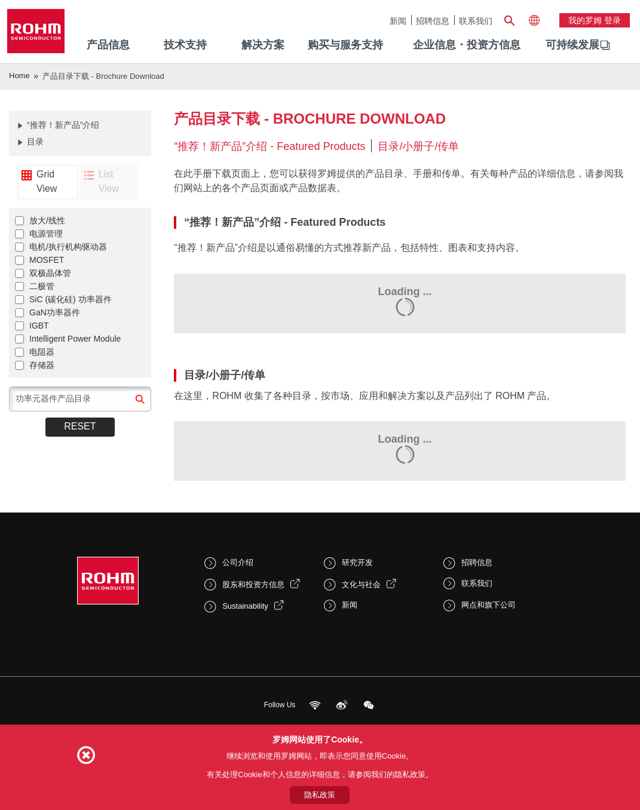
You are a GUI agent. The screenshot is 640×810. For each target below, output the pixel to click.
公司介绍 (237, 562)
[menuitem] (572, 45)
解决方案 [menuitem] (262, 45)
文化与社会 (361, 584)
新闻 (398, 20)
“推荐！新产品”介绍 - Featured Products (269, 146)
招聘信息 (432, 20)
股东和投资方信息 (253, 584)
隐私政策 (319, 794)
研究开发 (357, 562)
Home (19, 75)
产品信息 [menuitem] (108, 45)
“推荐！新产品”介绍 (63, 125)
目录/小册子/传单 (418, 146)
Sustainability (245, 606)
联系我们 (475, 20)
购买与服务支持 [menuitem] (345, 45)
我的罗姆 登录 (594, 20)
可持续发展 (572, 45)
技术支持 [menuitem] (185, 45)
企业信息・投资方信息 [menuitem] (466, 45)
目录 (35, 141)
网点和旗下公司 (488, 604)
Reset (80, 426)
